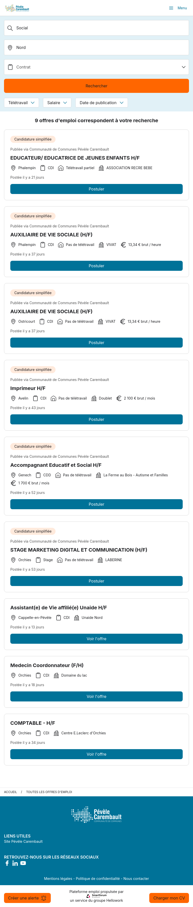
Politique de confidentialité (98, 878)
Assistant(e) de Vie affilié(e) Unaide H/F (58, 611)
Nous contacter (136, 878)
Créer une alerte (27, 898)
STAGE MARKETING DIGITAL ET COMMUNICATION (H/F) (78, 553)
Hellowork (114, 900)
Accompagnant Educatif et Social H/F (56, 468)
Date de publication (101, 102)
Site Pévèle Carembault (23, 841)
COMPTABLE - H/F (32, 726)
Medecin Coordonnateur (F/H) (47, 668)
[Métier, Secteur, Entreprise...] (96, 28)
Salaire (57, 102)
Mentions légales (58, 878)
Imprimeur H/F (27, 391)
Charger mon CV (169, 897)
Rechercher (96, 85)
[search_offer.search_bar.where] (96, 47)
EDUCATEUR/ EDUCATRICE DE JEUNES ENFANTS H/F (75, 158)
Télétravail (21, 102)
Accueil (10, 792)
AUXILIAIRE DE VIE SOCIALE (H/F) (51, 238)
